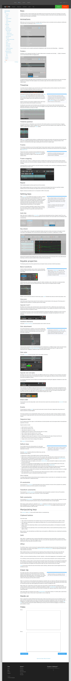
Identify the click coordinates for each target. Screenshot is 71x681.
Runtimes (25, 6)
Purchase (65, 6)
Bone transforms (8, 30)
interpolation (38, 153)
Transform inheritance (10, 34)
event (32, 409)
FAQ (33, 6)
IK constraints (8, 46)
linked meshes (44, 460)
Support (28, 2)
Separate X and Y (9, 33)
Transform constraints (9, 48)
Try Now (58, 6)
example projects (36, 348)
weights (25, 452)
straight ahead (52, 464)
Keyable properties (8, 28)
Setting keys (7, 24)
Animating (16, 61)
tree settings (51, 100)
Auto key (7, 25)
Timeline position (8, 18)
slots (63, 329)
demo (31, 348)
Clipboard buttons (8, 52)
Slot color (7, 37)
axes (44, 296)
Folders (7, 15)
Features (13, 6)
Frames (36, 126)
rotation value (55, 270)
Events (7, 42)
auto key (24, 196)
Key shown (7, 27)
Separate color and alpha (10, 39)
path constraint (30, 499)
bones (59, 329)
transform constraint (31, 492)
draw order (61, 401)
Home (15, 2)
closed (41, 503)
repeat (24, 139)
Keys (5, 12)
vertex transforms (62, 458)
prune (44, 459)
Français (64, 2)
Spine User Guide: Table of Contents (43, 658)
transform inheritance (28, 323)
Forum (24, 2)
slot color (26, 354)
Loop (21, 565)
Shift (6, 54)
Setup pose (8, 31)
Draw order (7, 40)
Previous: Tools (24, 653)
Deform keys (8, 45)
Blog (8, 670)
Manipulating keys (8, 51)
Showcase (19, 6)
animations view (39, 23)
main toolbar (36, 215)
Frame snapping (8, 21)
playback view (24, 149)
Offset (7, 55)
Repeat (7, 22)
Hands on (6, 58)
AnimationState (53, 586)
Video (6, 60)
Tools (5, 61)
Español (61, 2)
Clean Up (6, 57)
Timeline (24, 85)
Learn (30, 6)
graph (44, 94)
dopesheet (23, 95)
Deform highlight (24, 475)
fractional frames (47, 505)
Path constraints (8, 49)
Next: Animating (62, 653)
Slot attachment (8, 36)
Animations (25, 19)
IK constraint (29, 484)
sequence (23, 441)
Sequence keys (8, 43)
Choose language (11, 677)
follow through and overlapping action (45, 548)
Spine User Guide (7, 11)
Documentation (23, 671)
